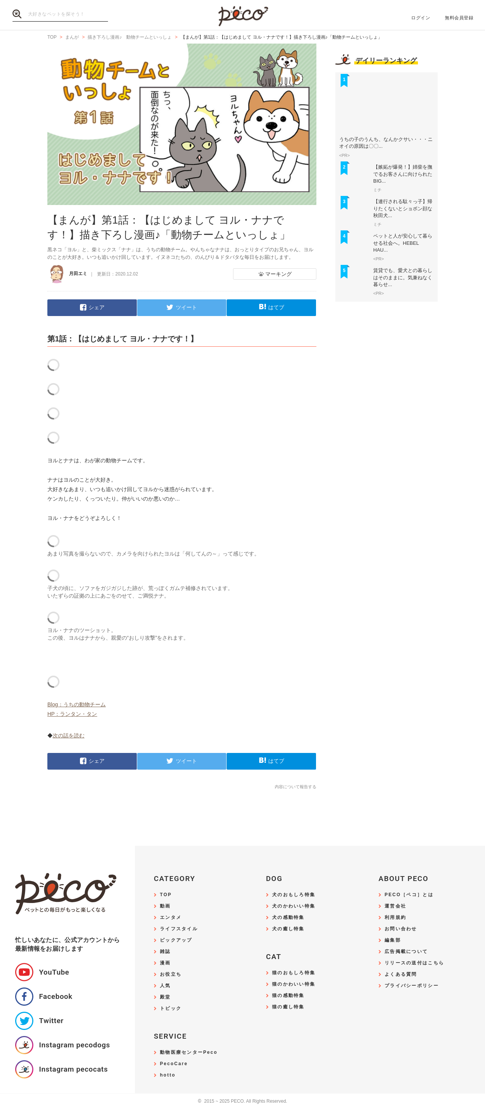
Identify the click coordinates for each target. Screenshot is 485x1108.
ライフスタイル (179, 928)
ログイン (420, 17)
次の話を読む (68, 735)
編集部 (393, 940)
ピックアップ (176, 940)
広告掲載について (406, 951)
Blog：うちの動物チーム (76, 704)
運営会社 (395, 906)
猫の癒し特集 (288, 1007)
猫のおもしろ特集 (293, 972)
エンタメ (170, 917)
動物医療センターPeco (188, 1052)
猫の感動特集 (288, 995)
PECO (242, 15)
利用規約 (395, 917)
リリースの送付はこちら (414, 963)
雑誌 (165, 951)
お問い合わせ (401, 928)
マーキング (278, 274)
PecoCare (174, 1063)
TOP (166, 894)
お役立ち (170, 974)
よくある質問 (401, 974)
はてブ (276, 307)
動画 (165, 906)
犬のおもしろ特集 (293, 894)
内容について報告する (295, 786)
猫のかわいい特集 (293, 984)
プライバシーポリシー (412, 985)
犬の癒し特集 (288, 928)
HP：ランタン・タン (72, 714)
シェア (97, 307)
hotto (167, 1075)
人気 (165, 985)
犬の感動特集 (288, 917)
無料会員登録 (459, 17)
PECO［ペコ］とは (409, 894)
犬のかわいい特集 (293, 906)
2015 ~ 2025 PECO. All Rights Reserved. (242, 1101)
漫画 (165, 963)
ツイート (186, 307)
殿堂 (165, 997)
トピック (170, 1008)
